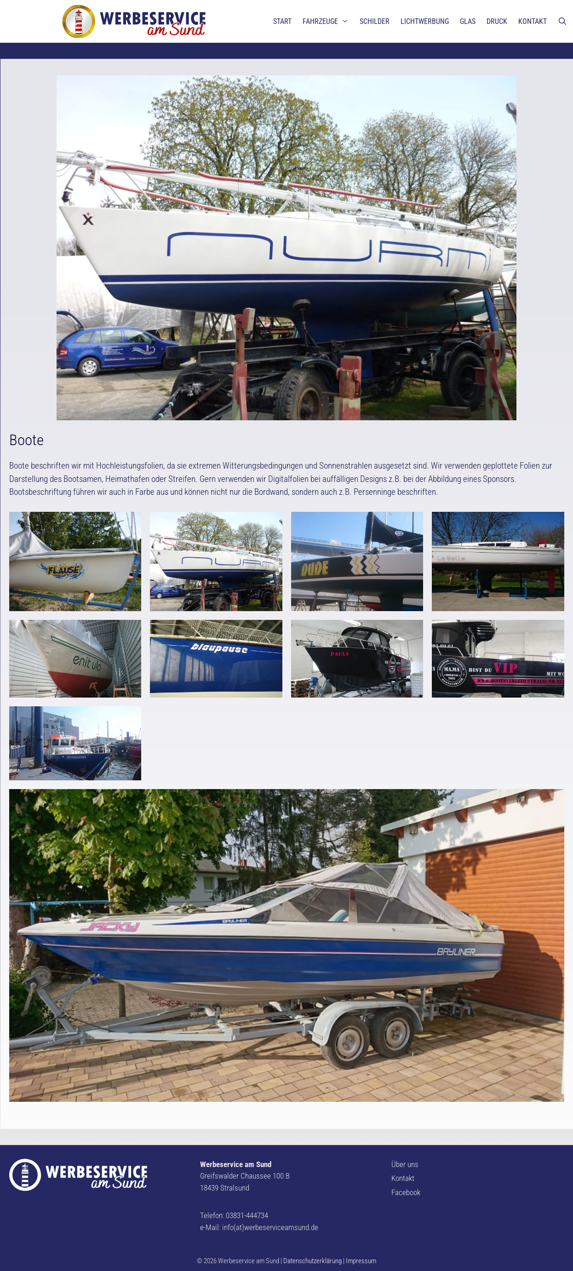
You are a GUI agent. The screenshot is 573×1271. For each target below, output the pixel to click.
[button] (14, 13)
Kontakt (402, 1178)
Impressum (361, 1261)
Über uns (404, 1164)
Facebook (405, 1192)
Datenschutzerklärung (312, 1261)
